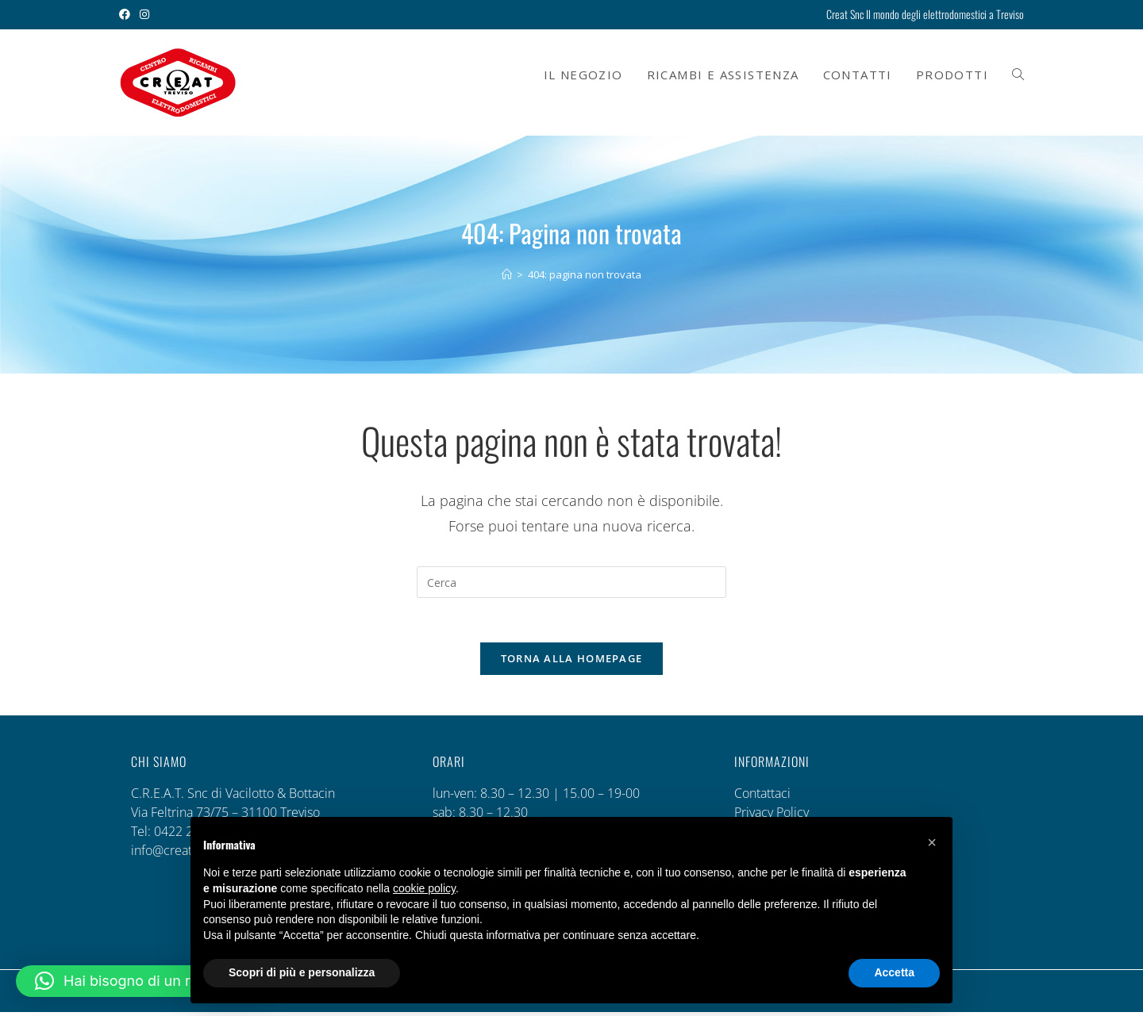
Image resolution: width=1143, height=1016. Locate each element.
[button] (143, 981)
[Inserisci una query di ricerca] (571, 582)
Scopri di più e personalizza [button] (302, 972)
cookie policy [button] (424, 888)
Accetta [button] (894, 972)
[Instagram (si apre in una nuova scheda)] (144, 14)
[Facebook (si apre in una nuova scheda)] (127, 14)
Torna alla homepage (572, 662)
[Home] (507, 274)
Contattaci (762, 797)
